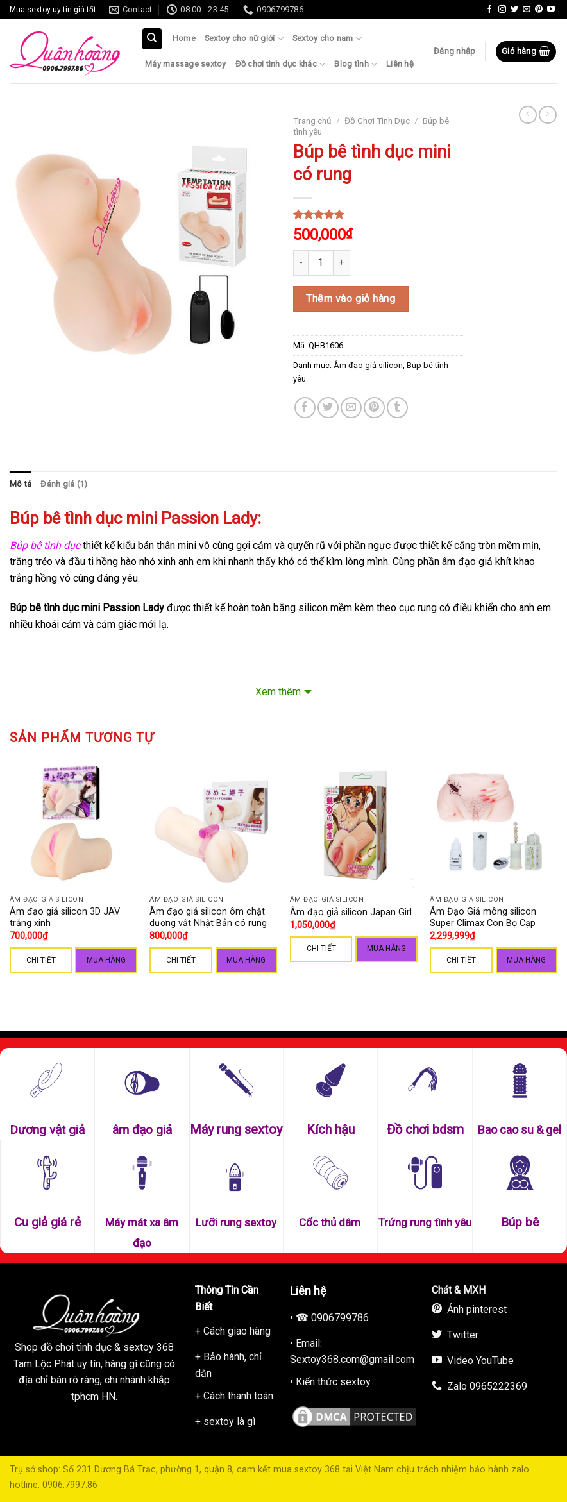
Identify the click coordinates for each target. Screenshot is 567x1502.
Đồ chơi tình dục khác (280, 64)
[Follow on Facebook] (489, 9)
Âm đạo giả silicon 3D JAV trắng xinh (65, 917)
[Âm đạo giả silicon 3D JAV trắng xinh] (73, 825)
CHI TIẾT (41, 960)
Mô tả (20, 484)
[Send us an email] (526, 9)
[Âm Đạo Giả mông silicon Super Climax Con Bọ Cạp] (493, 825)
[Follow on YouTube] (551, 9)
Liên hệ (400, 64)
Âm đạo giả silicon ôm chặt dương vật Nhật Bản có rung (208, 917)
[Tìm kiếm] (152, 38)
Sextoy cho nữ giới (244, 39)
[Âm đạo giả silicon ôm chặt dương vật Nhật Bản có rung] (213, 825)
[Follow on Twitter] (514, 9)
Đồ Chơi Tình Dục (377, 120)
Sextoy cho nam (327, 39)
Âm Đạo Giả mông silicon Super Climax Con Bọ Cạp (483, 917)
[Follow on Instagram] (502, 9)
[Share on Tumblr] (397, 407)
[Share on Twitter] (328, 407)
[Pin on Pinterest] (374, 407)
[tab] (20, 484)
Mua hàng (106, 960)
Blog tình (355, 64)
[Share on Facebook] (305, 407)
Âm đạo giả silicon (368, 365)
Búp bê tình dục (46, 545)
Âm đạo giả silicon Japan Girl (351, 912)
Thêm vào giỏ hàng (350, 298)
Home (184, 38)
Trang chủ (312, 120)
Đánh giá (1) (63, 484)
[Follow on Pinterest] (539, 9)
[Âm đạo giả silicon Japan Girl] (354, 825)
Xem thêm (278, 692)
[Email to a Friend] (351, 407)
